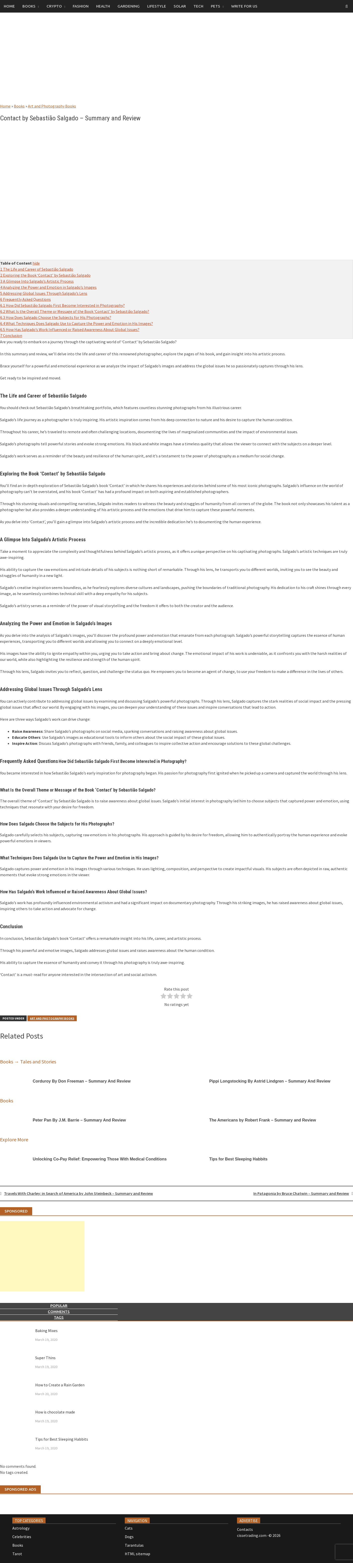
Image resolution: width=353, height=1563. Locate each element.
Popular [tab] (58, 1305)
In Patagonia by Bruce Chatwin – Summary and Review (301, 1193)
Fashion (81, 6)
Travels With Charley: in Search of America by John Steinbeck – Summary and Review (78, 1193)
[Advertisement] (177, 63)
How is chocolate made (55, 1411)
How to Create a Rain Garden (60, 1384)
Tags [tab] (59, 1317)
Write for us (244, 6)
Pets (215, 6)
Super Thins (45, 1357)
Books (28, 6)
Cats (129, 1528)
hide (36, 263)
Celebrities (21, 1536)
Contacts (245, 1529)
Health (103, 6)
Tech (198, 6)
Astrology (20, 1528)
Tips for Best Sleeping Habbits (61, 1439)
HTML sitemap (137, 1553)
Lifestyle (156, 6)
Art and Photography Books (52, 106)
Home (9, 6)
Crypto (54, 6)
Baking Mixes (46, 1330)
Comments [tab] (59, 1311)
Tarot (17, 1553)
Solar (180, 6)
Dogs (129, 1536)
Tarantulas (134, 1545)
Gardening (128, 6)
